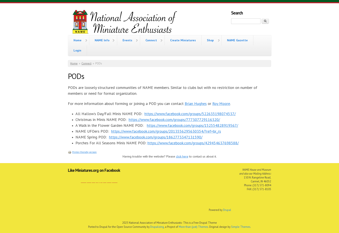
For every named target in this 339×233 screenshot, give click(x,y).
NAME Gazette (237, 40)
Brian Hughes (196, 103)
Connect (151, 39)
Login (77, 50)
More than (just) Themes (193, 226)
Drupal (227, 210)
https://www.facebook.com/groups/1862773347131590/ (155, 137)
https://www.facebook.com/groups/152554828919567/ (192, 125)
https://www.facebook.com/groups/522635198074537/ (190, 113)
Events (127, 39)
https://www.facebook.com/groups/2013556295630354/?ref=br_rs (166, 131)
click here (182, 156)
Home (77, 39)
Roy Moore (221, 103)
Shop (210, 39)
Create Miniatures (183, 40)
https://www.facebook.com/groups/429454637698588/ (193, 142)
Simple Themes (240, 226)
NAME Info (102, 39)
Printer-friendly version (82, 152)
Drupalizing (157, 226)
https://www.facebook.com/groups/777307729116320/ (174, 119)
